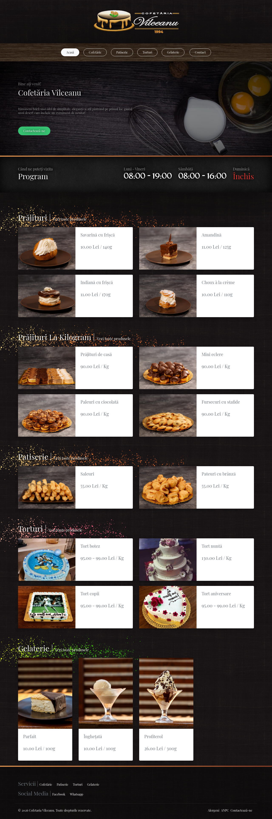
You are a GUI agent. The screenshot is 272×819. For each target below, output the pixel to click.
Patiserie (62, 784)
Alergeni (213, 810)
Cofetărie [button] (95, 52)
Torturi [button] (147, 52)
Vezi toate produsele (70, 219)
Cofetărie (46, 784)
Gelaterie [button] (173, 52)
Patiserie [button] (122, 52)
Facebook (58, 794)
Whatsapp (76, 794)
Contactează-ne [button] (34, 131)
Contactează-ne (241, 810)
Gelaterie (93, 784)
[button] (70, 52)
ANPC (225, 810)
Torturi (77, 784)
